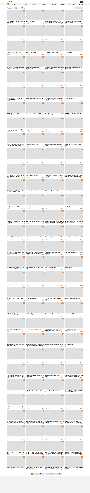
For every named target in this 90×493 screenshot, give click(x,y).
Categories (54, 4)
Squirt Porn (71, 4)
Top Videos (34, 4)
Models (62, 4)
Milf (10, 2)
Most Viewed (44, 4)
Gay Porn (81, 4)
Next (60, 473)
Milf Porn (16, 4)
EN (7, 4)
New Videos (25, 4)
